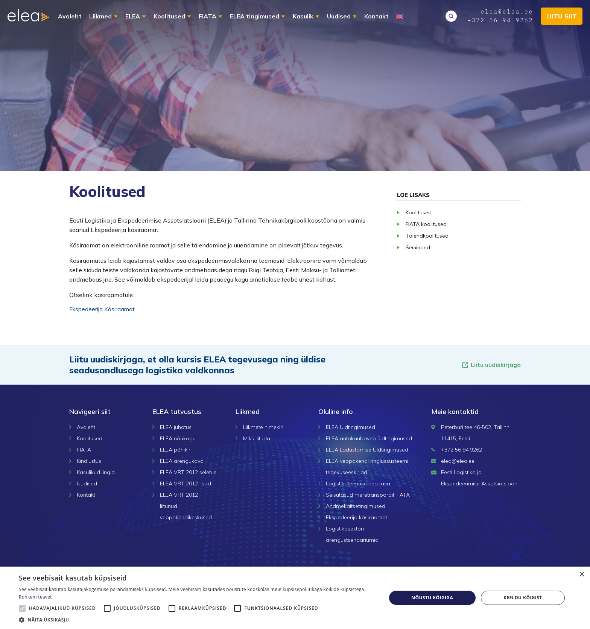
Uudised (339, 16)
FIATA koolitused (426, 224)
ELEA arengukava (182, 461)
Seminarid (418, 247)
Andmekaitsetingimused (355, 506)
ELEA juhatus (176, 427)
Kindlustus (89, 461)
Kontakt (376, 16)
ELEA (132, 16)
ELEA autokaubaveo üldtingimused (369, 438)
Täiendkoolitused (427, 235)
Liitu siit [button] (561, 16)
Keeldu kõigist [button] (522, 597)
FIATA (207, 16)
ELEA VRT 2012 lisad (185, 483)
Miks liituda (256, 438)
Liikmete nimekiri (263, 427)
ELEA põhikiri (176, 449)
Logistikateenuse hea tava (358, 483)
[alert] (295, 598)
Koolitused (169, 16)
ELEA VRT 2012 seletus (188, 472)
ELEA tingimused (254, 16)
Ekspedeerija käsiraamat (356, 517)
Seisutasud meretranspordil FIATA (368, 494)
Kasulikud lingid (96, 472)
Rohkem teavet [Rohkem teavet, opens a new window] (35, 597)
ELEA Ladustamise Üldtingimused (367, 449)
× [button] (581, 574)
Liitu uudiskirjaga (491, 365)
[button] (197, 619)
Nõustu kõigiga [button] (432, 597)
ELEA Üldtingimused (350, 427)
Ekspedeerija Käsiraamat (102, 309)
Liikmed (100, 16)
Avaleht (70, 16)
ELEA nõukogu (178, 438)
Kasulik (303, 16)
